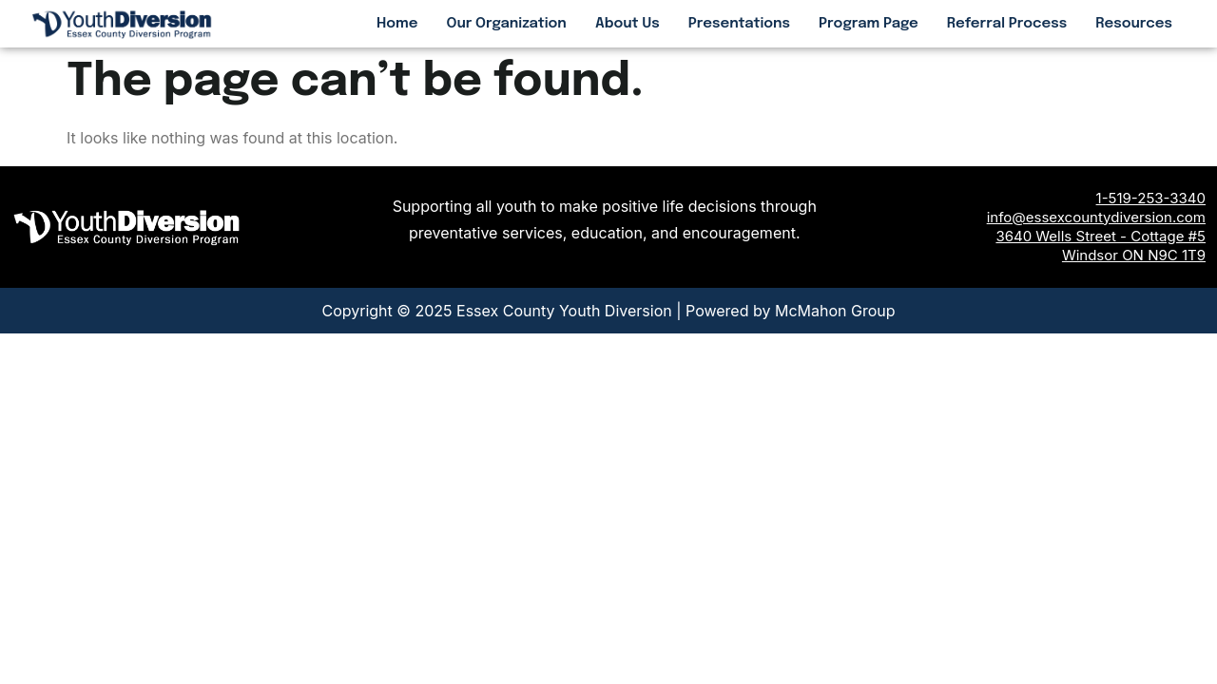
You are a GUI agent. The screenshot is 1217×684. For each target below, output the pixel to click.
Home (397, 23)
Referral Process (1007, 23)
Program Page (868, 23)
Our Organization (507, 23)
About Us (627, 23)
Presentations (739, 23)
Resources (1133, 23)
